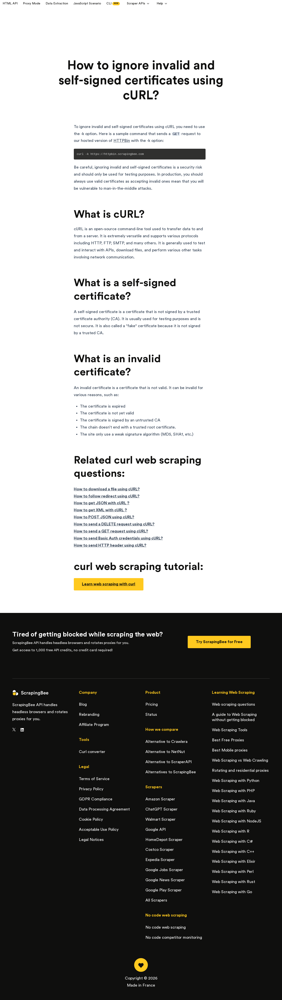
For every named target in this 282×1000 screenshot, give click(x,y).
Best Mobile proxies (230, 750)
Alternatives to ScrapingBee (170, 772)
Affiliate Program (94, 725)
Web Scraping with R (230, 831)
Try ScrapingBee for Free (219, 642)
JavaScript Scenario (87, 3)
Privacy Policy (91, 789)
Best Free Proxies (228, 740)
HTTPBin (121, 141)
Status (151, 714)
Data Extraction (57, 3)
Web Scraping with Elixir (233, 861)
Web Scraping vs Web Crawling (240, 760)
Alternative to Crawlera (166, 742)
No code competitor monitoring (173, 937)
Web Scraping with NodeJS (236, 821)
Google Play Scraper (163, 890)
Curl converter (92, 752)
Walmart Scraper (160, 819)
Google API (155, 829)
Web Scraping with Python (235, 781)
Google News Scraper (165, 880)
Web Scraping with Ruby (234, 811)
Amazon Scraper (160, 799)
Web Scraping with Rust (233, 882)
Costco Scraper (159, 850)
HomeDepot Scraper (164, 840)
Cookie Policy (91, 819)
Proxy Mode (31, 3)
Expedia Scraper (160, 860)
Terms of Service (94, 779)
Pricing (151, 704)
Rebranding (89, 714)
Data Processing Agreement (104, 809)
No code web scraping (165, 927)
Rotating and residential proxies (240, 770)
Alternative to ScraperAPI (168, 762)
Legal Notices (91, 840)
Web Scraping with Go (232, 892)
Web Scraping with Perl (233, 872)
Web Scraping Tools (229, 730)
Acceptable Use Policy (99, 829)
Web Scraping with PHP (233, 791)
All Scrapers (156, 900)
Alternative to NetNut (165, 752)
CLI (113, 3)
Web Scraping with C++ (233, 851)
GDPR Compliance (95, 799)
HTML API (10, 3)
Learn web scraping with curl (108, 584)
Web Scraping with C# (232, 841)
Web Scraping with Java (233, 801)
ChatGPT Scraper (161, 809)
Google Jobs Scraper (164, 870)
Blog (83, 704)
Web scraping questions (233, 704)
